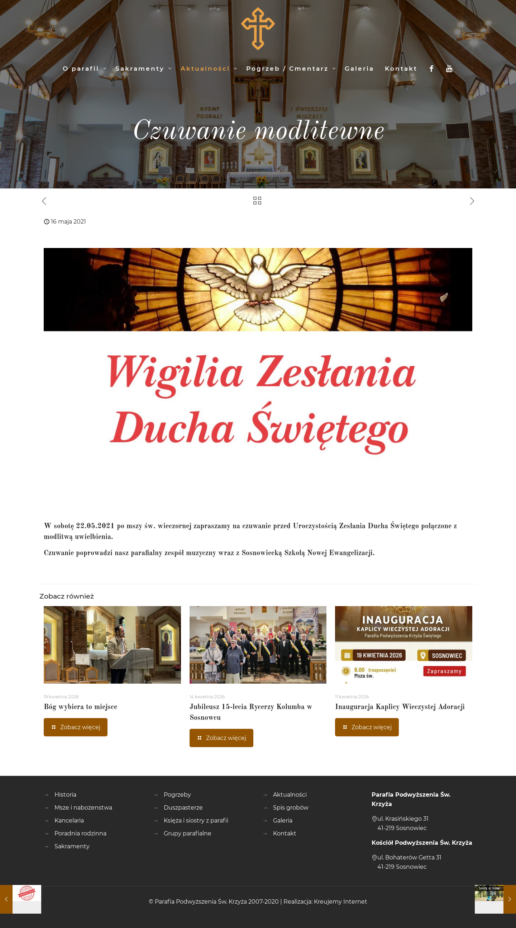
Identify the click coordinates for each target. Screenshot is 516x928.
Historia (65, 794)
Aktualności (290, 794)
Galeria (282, 820)
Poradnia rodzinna (80, 833)
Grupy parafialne (187, 833)
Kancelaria (69, 820)
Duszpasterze (183, 807)
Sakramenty (72, 846)
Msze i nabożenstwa (83, 807)
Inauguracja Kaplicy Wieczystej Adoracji (400, 707)
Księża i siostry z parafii (196, 820)
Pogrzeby (177, 794)
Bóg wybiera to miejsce (80, 707)
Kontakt (284, 833)
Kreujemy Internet (340, 901)
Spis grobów (291, 807)
